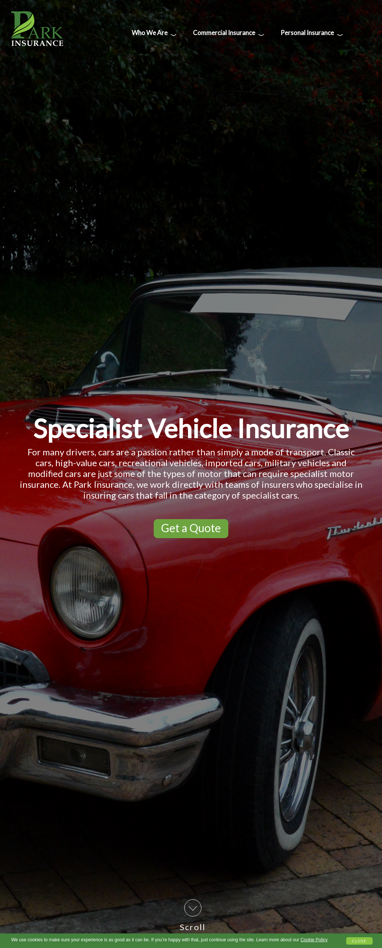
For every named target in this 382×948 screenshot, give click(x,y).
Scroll (193, 916)
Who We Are (154, 34)
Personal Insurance (312, 34)
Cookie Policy (314, 939)
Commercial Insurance (228, 34)
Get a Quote (191, 527)
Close (359, 941)
